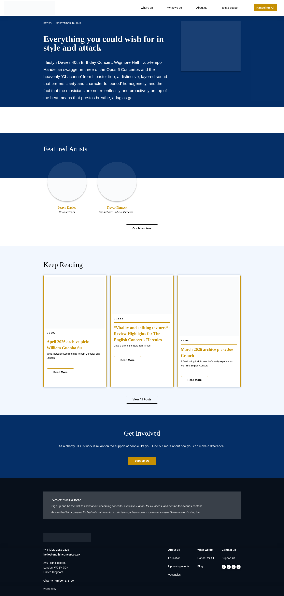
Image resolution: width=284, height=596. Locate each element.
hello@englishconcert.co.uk (61, 554)
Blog (51, 332)
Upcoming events (179, 566)
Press (119, 318)
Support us (228, 558)
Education (174, 558)
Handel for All (205, 558)
